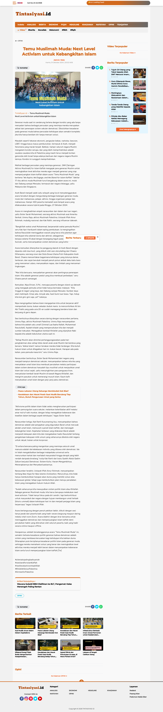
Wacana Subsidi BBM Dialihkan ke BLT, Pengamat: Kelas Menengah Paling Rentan (44, 585)
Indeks (21, 24)
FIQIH (63, 24)
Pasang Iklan (135, 694)
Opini (18, 669)
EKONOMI (53, 24)
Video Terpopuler (117, 46)
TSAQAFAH (122, 24)
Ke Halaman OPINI (59, 676)
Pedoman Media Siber (138, 697)
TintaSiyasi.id (21, 113)
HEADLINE (74, 24)
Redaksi (133, 690)
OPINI (111, 24)
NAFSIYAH (101, 24)
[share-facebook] (93, 67)
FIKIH (65, 30)
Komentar (22, 67)
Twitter (36, 700)
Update (90, 238)
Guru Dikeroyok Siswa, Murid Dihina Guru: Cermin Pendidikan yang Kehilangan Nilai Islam (121, 83)
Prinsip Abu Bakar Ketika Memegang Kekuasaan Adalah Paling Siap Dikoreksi (120, 118)
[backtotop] (81, 682)
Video (22, 30)
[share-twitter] (97, 67)
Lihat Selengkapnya (127, 129)
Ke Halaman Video (127, 53)
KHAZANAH (87, 24)
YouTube (42, 700)
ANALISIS (31, 24)
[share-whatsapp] (101, 67)
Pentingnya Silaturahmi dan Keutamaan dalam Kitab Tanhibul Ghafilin (119, 95)
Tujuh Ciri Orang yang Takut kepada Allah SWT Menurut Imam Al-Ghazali (120, 72)
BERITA (42, 24)
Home (20, 3)
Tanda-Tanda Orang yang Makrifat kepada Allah (120, 107)
